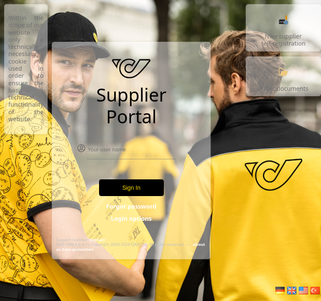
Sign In (131, 187)
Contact (97, 239)
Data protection (77, 249)
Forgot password (131, 206)
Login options (131, 218)
